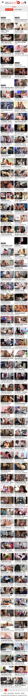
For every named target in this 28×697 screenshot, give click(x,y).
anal (16, 21)
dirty (13, 55)
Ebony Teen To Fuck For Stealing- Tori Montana (6, 685)
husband (5, 393)
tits (1, 21)
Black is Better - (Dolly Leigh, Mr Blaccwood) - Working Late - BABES (7, 572)
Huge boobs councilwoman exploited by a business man (19, 166)
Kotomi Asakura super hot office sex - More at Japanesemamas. (21, 324)
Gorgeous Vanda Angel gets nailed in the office (20, 629)
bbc (12, 551)
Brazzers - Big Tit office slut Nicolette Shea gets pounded (6, 324)
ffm (8, 213)
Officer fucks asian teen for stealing (20, 155)
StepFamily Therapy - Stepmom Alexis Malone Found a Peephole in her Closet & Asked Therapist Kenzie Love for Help (7, 211)
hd (3, 43)
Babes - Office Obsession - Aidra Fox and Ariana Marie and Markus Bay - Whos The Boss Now (7, 31)
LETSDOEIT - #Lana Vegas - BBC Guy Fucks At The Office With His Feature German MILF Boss (6, 550)
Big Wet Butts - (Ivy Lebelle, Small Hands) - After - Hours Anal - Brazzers (21, 572)
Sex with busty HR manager (20, 76)
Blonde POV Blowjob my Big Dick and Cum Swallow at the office (7, 595)
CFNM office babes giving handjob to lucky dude (21, 279)
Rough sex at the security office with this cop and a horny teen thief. (6, 256)
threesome (21, 88)
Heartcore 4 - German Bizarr (7, 65)
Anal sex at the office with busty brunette (20, 538)
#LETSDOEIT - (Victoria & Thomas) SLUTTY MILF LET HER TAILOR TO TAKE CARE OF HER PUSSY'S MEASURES (21, 223)
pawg (10, 495)
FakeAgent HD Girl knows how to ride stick (20, 640)
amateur (19, 66)
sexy (6, 438)
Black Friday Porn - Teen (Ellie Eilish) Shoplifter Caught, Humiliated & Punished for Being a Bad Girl (21, 437)
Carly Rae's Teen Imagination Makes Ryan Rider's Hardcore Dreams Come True (21, 53)
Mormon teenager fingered (20, 448)
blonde (18, 21)
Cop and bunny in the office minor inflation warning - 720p (7, 110)
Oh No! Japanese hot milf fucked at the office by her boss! (20, 200)
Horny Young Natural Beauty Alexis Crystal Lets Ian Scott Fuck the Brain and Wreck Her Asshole (7, 505)
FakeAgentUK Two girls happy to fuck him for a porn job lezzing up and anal (7, 76)
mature (18, 167)
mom (2, 201)
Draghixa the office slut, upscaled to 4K (6, 561)
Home (5, 693)
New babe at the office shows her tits (21, 358)
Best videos (9, 9)
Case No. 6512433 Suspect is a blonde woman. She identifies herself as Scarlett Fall (7, 347)
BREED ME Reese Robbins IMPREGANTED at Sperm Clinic (6, 98)
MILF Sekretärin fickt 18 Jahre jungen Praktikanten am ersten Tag (7, 538)
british (5, 269)
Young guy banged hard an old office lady (21, 313)
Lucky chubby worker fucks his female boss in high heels (7, 245)
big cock (24, 224)
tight (10, 167)
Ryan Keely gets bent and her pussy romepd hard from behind (21, 121)
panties (8, 585)
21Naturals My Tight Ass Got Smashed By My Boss (20, 482)
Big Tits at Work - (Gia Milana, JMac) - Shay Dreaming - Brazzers (7, 313)
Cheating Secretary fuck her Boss (6, 437)
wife (4, 21)
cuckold (9, 21)
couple (9, 427)
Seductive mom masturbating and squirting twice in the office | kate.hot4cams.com (6, 200)
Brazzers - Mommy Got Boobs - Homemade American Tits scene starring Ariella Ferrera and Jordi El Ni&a (21, 110)
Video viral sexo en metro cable (20, 505)
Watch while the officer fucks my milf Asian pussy (7, 87)
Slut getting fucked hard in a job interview (7, 674)
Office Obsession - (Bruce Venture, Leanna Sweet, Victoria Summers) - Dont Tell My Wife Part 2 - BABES (21, 369)
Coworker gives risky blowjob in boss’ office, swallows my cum (20, 302)
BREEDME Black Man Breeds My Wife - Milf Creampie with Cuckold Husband (7, 448)
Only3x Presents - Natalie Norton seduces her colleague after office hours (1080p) (7, 189)
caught (4, 224)
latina (16, 416)
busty (16, 77)
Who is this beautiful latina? (20, 493)
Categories (10, 693)
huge (2, 382)
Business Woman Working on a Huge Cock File (20, 527)
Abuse (22, 693)
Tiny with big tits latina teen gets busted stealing (21, 606)
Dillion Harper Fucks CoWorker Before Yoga (20, 256)
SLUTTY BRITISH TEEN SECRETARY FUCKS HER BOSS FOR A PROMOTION (7, 268)
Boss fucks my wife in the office (21, 132)
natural (7, 134)
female (2, 246)
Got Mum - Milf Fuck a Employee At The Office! (7, 369)
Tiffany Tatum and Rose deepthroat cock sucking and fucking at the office (7, 527)
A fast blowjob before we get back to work (21, 347)
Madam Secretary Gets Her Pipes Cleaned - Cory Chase (21, 19)
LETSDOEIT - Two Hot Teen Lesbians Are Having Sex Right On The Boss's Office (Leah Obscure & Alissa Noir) (21, 561)
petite (10, 258)
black (4, 314)
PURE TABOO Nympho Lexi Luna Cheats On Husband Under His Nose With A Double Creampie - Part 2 (7, 335)
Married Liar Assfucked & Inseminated (18, 65)
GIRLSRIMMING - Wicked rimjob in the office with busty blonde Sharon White (6, 629)
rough (23, 55)
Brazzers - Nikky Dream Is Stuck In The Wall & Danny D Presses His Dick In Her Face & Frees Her (7, 414)
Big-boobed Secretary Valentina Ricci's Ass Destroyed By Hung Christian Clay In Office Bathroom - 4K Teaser (21, 550)
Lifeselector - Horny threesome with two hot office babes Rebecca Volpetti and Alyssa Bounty (20, 144)
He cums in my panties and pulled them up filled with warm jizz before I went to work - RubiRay (7, 426)
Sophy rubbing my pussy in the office (6, 155)
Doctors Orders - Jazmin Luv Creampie (21, 31)
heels (25, 111)
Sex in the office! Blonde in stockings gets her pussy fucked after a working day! (21, 471)
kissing (24, 292)
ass (2, 43)
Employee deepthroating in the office (20, 245)
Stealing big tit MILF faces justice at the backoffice (6, 279)
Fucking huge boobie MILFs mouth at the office (7, 381)
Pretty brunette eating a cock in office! (21, 381)
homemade (9, 246)
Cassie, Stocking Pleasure (19, 189)
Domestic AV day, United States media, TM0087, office (20, 290)
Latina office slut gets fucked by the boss (21, 595)
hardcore (17, 32)
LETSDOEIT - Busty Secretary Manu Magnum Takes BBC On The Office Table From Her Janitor (6, 121)
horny (5, 258)
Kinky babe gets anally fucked (7, 358)
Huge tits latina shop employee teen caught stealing (21, 414)
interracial (3, 122)
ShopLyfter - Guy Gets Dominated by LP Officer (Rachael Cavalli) (7, 290)
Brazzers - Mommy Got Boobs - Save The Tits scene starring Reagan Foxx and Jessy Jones (7, 516)
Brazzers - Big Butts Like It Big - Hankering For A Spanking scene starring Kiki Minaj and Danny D (21, 426)
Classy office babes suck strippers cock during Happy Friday (20, 617)
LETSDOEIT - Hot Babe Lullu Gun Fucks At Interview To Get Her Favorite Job (21, 392)
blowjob (5, 77)
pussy (2, 88)
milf (18, 77)
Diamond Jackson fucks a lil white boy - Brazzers (7, 403)
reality (12, 664)
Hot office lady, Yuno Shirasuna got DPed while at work (6, 177)
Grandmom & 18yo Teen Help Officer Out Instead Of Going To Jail (21, 87)
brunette (9, 77)
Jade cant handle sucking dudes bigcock (19, 663)
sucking (25, 213)
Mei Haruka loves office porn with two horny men (6, 471)
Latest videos (18, 9)
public (8, 145)
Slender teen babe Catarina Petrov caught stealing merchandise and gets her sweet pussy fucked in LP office (7, 223)
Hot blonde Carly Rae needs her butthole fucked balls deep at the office (7, 640)
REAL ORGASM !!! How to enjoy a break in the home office (7, 132)
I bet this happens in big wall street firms (6, 144)
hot (15, 100)
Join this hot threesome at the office (19, 98)
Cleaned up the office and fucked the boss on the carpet (7, 460)
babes (5, 32)
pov (8, 483)
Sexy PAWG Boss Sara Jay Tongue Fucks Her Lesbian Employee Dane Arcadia (7, 493)
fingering (3, 55)
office (22, 21)
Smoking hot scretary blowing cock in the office (21, 584)
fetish (9, 686)
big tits (25, 21)
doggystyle (5, 348)
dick (6, 404)
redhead (21, 77)
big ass (22, 122)
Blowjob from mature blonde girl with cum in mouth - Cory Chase (21, 234)
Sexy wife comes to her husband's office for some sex (6, 392)
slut (6, 21)
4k (6, 562)
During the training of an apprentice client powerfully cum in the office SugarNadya (21, 403)
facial (9, 43)
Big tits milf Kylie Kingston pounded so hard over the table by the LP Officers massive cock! (21, 460)
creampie (21, 32)
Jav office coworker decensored (20, 42)
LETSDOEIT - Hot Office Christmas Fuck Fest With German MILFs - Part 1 (7, 606)
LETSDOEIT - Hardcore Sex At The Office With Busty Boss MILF (21, 516)
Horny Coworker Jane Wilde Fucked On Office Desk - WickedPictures (7, 663)
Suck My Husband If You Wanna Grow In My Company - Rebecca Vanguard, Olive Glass (7, 234)
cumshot (6, 201)
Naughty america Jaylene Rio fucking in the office (7, 302)
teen (11, 43)
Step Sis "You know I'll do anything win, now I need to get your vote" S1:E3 (21, 674)
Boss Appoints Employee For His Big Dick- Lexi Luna (21, 268)
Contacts (17, 693)
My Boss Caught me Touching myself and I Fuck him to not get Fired (21, 685)
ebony (12, 314)
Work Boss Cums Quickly (6, 19)
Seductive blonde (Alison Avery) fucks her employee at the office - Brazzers (20, 211)
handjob (23, 280)
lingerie (18, 156)
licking (22, 213)
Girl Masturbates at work (6, 651)
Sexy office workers (20, 177)
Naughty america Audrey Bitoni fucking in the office (21, 335)
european (20, 551)
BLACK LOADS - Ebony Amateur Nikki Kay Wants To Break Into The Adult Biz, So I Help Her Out (7, 482)
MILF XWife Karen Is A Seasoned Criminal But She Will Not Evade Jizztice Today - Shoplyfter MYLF (7, 53)
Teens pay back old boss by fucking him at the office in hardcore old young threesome (7, 617)
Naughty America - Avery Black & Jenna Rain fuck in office (6, 166)
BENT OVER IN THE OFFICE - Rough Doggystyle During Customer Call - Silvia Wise (7, 42)
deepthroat (21, 348)
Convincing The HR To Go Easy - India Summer (21, 651)
